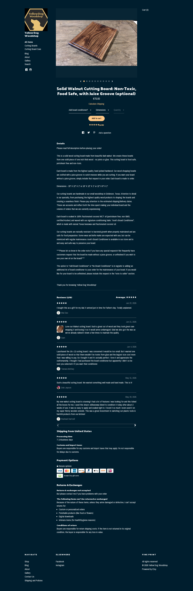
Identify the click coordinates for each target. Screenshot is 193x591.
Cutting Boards (31, 45)
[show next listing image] (112, 81)
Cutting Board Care (33, 49)
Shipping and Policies (34, 580)
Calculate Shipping (96, 103)
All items (29, 42)
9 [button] (106, 81)
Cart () (145, 9)
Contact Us (29, 576)
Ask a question (105, 132)
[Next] (135, 425)
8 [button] (103, 81)
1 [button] (84, 81)
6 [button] (98, 81)
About (27, 57)
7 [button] (100, 81)
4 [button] (92, 81)
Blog (27, 53)
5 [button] (95, 81)
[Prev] (58, 425)
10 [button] (109, 81)
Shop (27, 561)
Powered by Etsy (149, 569)
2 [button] (86, 81)
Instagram (60, 565)
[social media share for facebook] (83, 132)
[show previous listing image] (80, 81)
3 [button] (89, 81)
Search (28, 64)
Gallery (28, 60)
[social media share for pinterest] (94, 132)
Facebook (60, 561)
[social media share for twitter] (88, 132)
